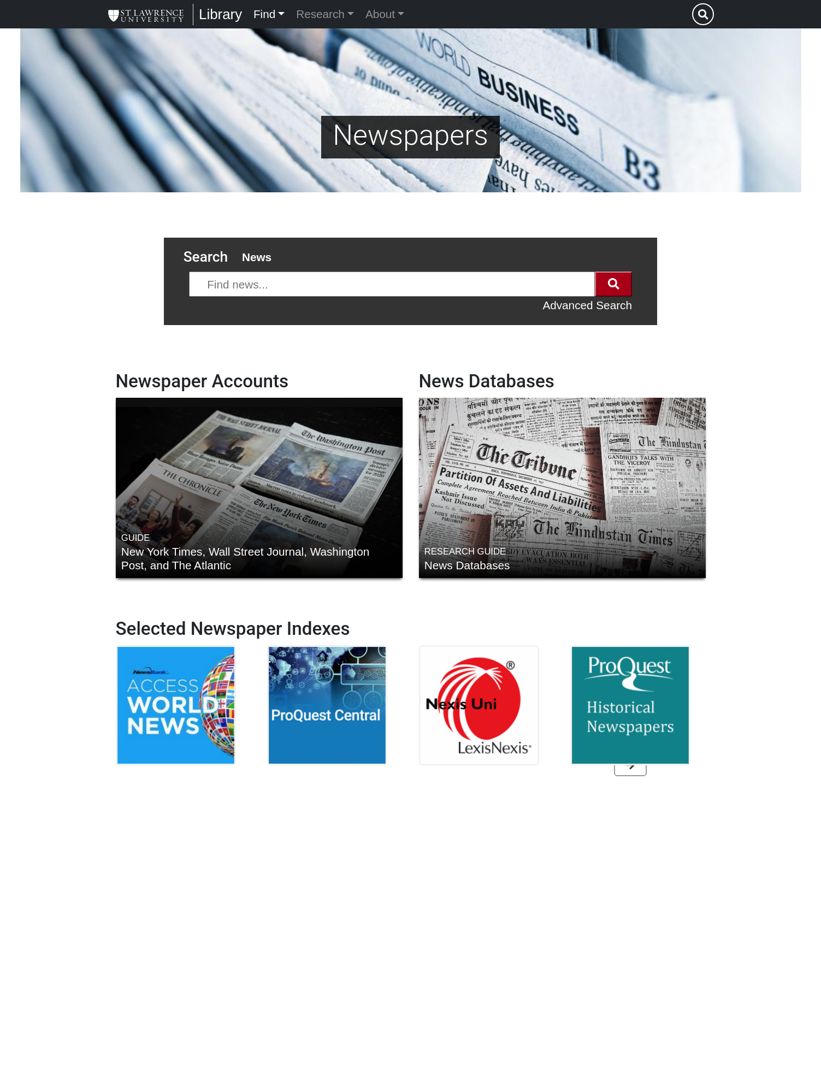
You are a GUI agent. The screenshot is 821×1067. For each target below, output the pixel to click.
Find (264, 14)
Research (320, 14)
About (380, 14)
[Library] (146, 14)
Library (220, 14)
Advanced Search (587, 305)
